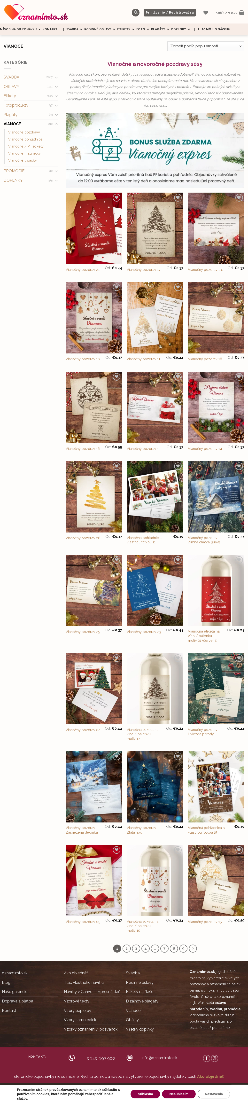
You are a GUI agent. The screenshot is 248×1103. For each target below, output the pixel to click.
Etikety (126, 29)
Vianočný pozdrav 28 (83, 538)
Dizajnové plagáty (142, 1001)
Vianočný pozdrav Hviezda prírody (202, 732)
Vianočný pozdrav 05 (83, 922)
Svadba (75, 29)
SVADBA (11, 77)
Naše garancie (14, 991)
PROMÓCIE (14, 171)
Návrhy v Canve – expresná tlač (92, 991)
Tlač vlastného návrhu (84, 982)
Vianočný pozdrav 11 (143, 359)
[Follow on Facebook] (206, 1058)
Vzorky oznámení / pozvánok (90, 1029)
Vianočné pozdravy (24, 132)
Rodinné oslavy (100, 29)
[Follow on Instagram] (214, 1058)
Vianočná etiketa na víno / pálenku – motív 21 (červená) (204, 635)
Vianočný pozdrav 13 (144, 448)
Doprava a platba (17, 1001)
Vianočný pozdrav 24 (205, 269)
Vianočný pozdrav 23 (144, 632)
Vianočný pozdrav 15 (205, 922)
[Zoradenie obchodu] (205, 46)
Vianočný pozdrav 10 (83, 359)
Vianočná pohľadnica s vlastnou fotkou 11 (145, 540)
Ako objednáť (76, 973)
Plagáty (161, 29)
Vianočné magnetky (24, 153)
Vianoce (133, 1010)
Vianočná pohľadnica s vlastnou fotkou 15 (206, 830)
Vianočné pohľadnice (25, 139)
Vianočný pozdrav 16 (83, 448)
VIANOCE (12, 124)
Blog (6, 982)
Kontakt (50, 29)
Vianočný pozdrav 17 (144, 269)
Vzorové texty (76, 1001)
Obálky (132, 1019)
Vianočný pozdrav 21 (83, 269)
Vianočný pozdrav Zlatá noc (141, 830)
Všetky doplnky (140, 1029)
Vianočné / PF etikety (26, 146)
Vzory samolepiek (80, 1019)
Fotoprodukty (16, 105)
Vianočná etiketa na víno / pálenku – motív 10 (142, 925)
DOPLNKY (13, 180)
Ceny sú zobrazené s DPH (87, 1089)
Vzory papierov (77, 1010)
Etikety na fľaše (139, 991)
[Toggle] (56, 77)
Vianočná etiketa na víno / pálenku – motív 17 (142, 734)
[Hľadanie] (136, 13)
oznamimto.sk (14, 973)
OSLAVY (11, 86)
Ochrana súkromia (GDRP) (159, 1089)
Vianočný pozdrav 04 (83, 730)
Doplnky (181, 29)
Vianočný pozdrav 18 (205, 359)
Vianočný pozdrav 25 (83, 632)
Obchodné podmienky (123, 1089)
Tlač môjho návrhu (213, 29)
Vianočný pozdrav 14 (205, 448)
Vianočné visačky (22, 160)
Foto (143, 29)
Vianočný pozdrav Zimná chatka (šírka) (204, 540)
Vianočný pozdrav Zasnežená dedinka (82, 830)
